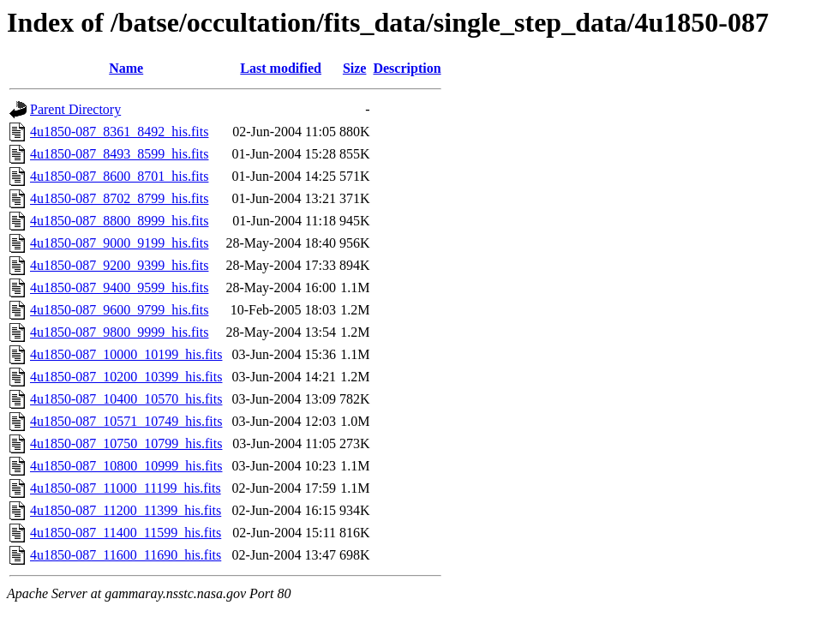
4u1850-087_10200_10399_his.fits (126, 376)
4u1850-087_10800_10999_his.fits (126, 465)
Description (406, 68)
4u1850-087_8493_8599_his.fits (119, 154)
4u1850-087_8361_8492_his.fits (119, 131)
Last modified (280, 68)
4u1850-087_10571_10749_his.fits (126, 421)
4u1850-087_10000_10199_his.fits (126, 354)
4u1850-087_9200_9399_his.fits (119, 265)
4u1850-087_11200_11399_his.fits (125, 510)
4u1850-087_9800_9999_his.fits (119, 332)
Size (355, 68)
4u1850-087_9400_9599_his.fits (119, 287)
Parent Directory (75, 109)
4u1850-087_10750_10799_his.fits (126, 443)
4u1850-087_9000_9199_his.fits (119, 243)
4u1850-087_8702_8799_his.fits (119, 198)
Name (126, 68)
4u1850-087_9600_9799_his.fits (119, 310)
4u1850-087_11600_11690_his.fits (125, 555)
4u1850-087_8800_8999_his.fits (119, 220)
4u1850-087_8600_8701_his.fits (119, 176)
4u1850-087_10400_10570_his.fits (126, 399)
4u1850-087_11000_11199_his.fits (125, 488)
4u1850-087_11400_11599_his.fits (125, 532)
